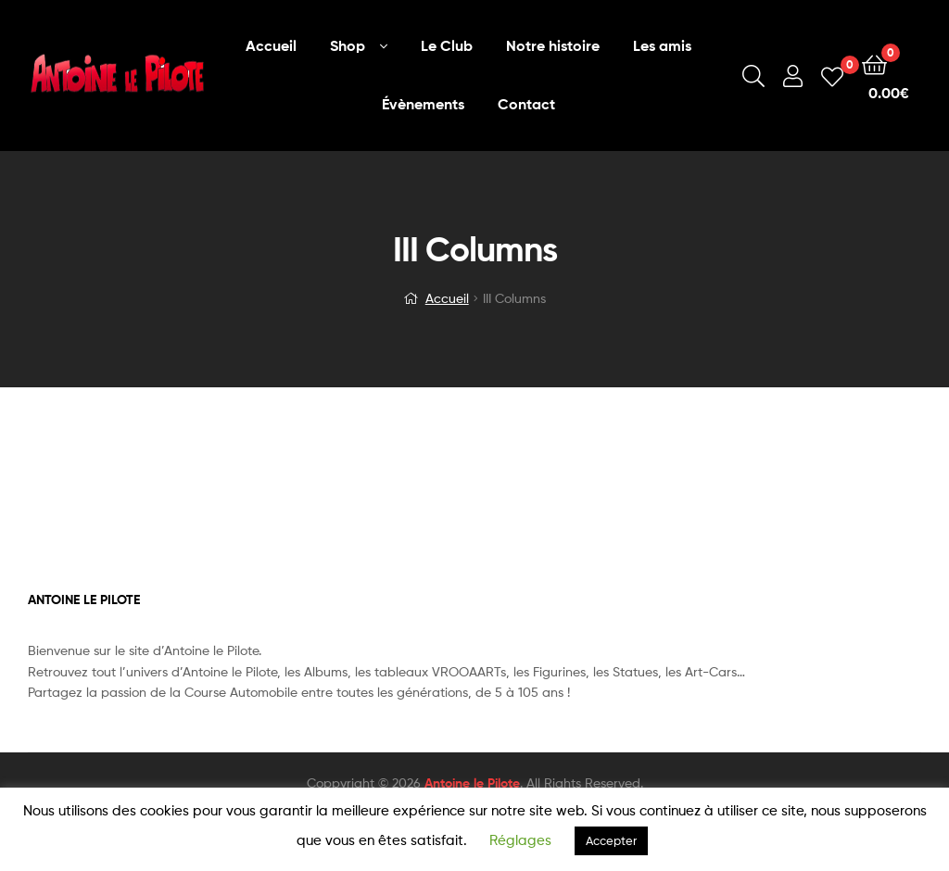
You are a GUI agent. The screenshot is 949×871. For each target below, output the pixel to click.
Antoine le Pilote (472, 783)
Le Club (447, 45)
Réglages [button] (520, 840)
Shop (347, 45)
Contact (526, 104)
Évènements (423, 104)
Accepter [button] (611, 840)
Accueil (271, 45)
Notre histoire (553, 45)
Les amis (662, 45)
